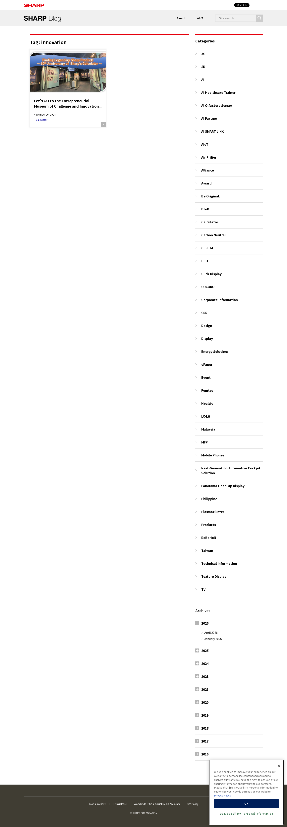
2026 (204, 623)
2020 (204, 702)
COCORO (207, 286)
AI (202, 79)
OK (246, 803)
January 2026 (213, 639)
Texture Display (213, 576)
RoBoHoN (208, 537)
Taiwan (207, 550)
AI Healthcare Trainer (218, 92)
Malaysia (208, 429)
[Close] (278, 765)
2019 (204, 715)
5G (203, 53)
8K (203, 66)
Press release (120, 803)
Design (206, 325)
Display (207, 338)
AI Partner (209, 118)
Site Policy (192, 803)
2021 (204, 689)
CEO (204, 260)
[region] (246, 792)
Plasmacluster (212, 511)
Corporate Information (219, 299)
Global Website (97, 803)
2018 (204, 728)
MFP (204, 442)
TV (203, 589)
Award (206, 183)
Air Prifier (208, 157)
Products (208, 524)
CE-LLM (207, 247)
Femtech (208, 390)
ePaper (206, 364)
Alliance (207, 170)
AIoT (200, 18)
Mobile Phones (212, 455)
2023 (204, 676)
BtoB (205, 209)
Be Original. (210, 196)
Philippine (209, 498)
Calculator (41, 119)
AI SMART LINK (212, 131)
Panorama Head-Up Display (223, 485)
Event (181, 18)
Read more (103, 124)
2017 (204, 741)
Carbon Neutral (213, 235)
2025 (204, 650)
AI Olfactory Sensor (216, 105)
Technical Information (219, 563)
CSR (204, 312)
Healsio (207, 403)
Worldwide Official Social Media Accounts (157, 803)
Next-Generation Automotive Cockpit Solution (230, 470)
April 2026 (211, 633)
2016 (204, 754)
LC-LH (205, 416)
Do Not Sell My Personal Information (246, 813)
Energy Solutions (214, 351)
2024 (204, 663)
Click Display (211, 273)
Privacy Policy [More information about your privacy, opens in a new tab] (222, 795)
